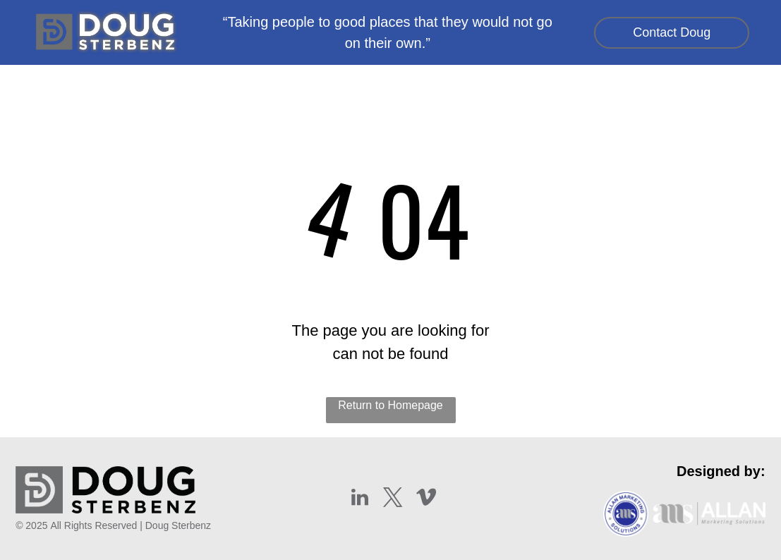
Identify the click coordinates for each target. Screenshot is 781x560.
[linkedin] (360, 499)
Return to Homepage (390, 405)
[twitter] (393, 499)
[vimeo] (426, 499)
